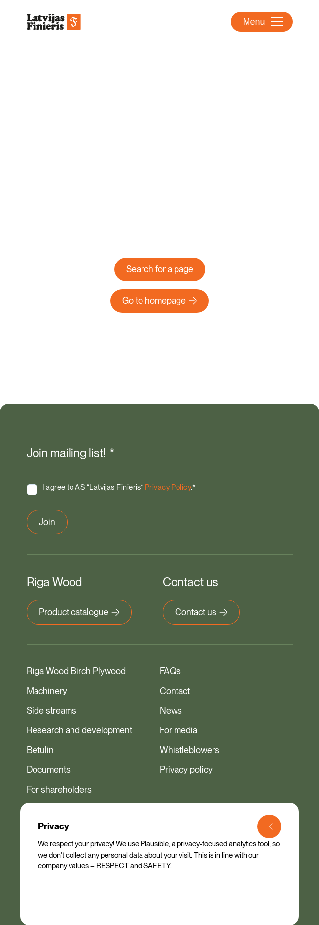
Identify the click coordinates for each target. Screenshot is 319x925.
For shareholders (59, 789)
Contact (175, 691)
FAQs (170, 671)
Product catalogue (79, 612)
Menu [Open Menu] (263, 22)
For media (178, 730)
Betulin (40, 750)
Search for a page (159, 269)
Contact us (201, 612)
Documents (49, 769)
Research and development (79, 730)
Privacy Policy (168, 487)
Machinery (47, 691)
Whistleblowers (189, 750)
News (171, 710)
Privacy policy (186, 769)
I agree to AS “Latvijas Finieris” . (119, 487)
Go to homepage (159, 301)
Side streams (51, 710)
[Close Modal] (269, 826)
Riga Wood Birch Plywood (76, 671)
